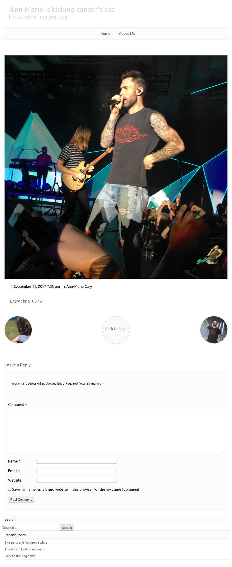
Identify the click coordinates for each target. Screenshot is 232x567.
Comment (17, 405)
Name (14, 461)
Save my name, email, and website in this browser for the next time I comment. (76, 489)
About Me (127, 33)
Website (14, 480)
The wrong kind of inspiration (25, 549)
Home (105, 33)
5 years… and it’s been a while (26, 542)
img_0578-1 (34, 301)
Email (14, 471)
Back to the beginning (20, 556)
